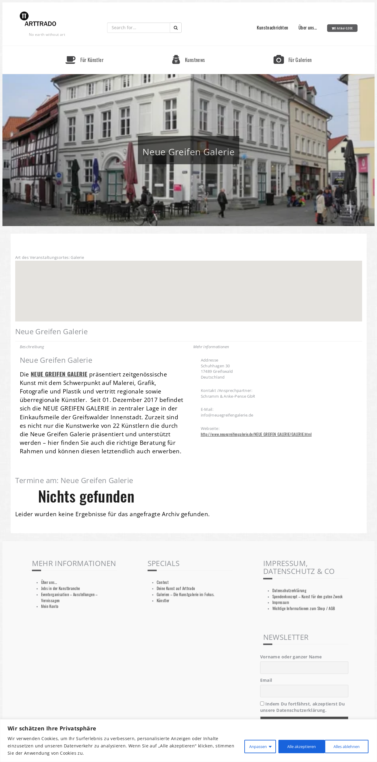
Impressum (280, 602)
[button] (189, 285)
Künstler (163, 600)
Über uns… (307, 27)
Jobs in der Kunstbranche (60, 588)
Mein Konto (50, 606)
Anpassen (247, 746)
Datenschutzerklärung (289, 590)
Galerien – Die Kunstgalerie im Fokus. (186, 594)
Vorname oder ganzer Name (291, 657)
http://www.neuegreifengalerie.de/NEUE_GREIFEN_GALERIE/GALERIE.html (256, 434)
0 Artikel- (343, 28)
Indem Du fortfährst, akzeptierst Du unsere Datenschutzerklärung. (302, 707)
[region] (188, 740)
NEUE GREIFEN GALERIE (59, 374)
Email (266, 680)
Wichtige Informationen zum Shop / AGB (303, 608)
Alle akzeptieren (344, 746)
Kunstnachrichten (272, 27)
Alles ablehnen (292, 746)
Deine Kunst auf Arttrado (176, 588)
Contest (163, 582)
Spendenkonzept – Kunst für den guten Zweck (307, 596)
